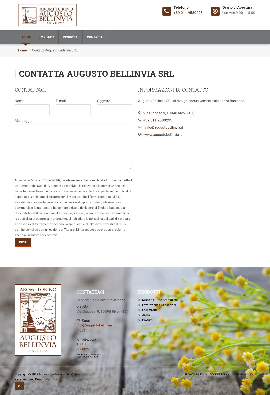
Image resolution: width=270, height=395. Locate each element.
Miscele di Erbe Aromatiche (160, 300)
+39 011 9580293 (188, 13)
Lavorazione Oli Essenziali (159, 305)
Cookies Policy (219, 374)
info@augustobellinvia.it (164, 127)
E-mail (61, 101)
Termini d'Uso (244, 374)
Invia (23, 242)
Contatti (94, 37)
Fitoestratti (149, 310)
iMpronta (51, 379)
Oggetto (103, 101)
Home (26, 37)
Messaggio (23, 121)
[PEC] (81, 330)
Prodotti (70, 37)
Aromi (146, 315)
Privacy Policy (194, 374)
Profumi (147, 320)
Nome (19, 101)
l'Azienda (46, 37)
